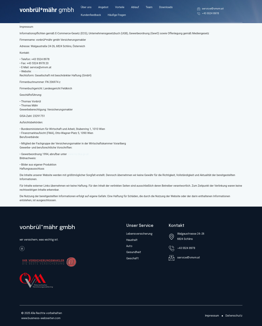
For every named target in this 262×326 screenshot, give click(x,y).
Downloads (166, 7)
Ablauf (135, 7)
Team (149, 7)
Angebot (103, 7)
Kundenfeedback (91, 15)
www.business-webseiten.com (40, 318)
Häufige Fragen (117, 15)
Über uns (86, 7)
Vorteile (119, 7)
